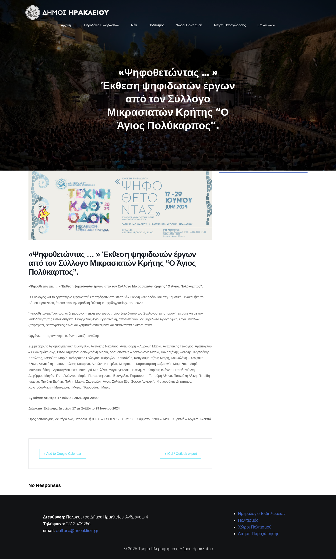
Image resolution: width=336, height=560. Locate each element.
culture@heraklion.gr (77, 531)
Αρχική (66, 25)
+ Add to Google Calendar (66, 454)
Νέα (134, 25)
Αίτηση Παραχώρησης (230, 25)
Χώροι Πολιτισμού (189, 25)
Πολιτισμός (156, 25)
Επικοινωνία (266, 25)
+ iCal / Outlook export (177, 454)
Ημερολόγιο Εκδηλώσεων (100, 25)
